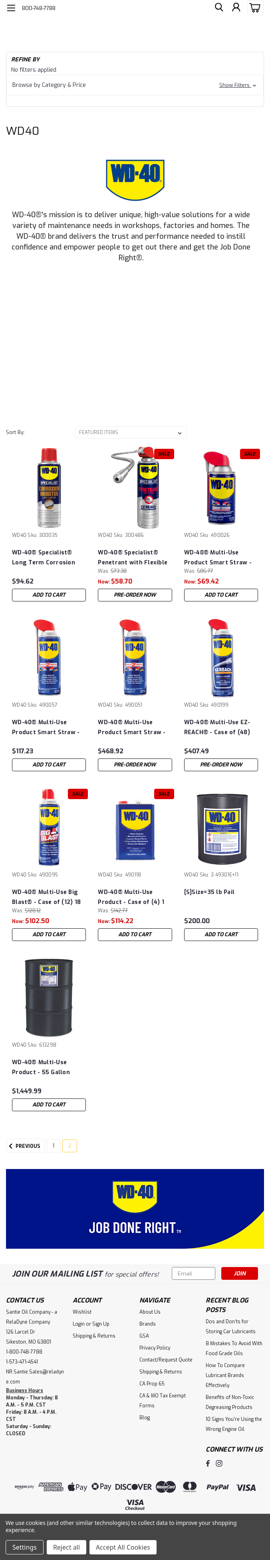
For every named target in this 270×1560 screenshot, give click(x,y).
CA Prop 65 (152, 1384)
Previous (23, 1146)
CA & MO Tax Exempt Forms (162, 1401)
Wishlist (82, 1312)
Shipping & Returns (94, 1336)
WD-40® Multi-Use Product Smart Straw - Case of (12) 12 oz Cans (45, 728)
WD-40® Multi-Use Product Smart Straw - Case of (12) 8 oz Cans (218, 558)
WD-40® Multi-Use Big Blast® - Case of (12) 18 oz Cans (46, 897)
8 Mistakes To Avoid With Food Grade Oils (234, 1348)
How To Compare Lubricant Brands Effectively (225, 1375)
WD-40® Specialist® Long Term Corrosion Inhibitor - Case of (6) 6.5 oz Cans (44, 558)
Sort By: (15, 432)
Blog (144, 1418)
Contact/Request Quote (166, 1360)
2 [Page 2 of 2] (69, 1146)
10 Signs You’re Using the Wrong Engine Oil (234, 1424)
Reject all (66, 1547)
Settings (24, 1547)
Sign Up (100, 1324)
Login (79, 1324)
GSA (144, 1336)
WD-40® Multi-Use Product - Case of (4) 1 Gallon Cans (131, 897)
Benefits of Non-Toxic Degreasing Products (230, 1402)
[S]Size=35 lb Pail (209, 892)
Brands (147, 1324)
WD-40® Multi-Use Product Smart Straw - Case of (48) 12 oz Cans (132, 728)
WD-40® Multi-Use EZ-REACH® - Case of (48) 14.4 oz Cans (217, 728)
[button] (135, 85)
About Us (150, 1312)
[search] (218, 8)
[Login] (236, 8)
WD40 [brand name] (19, 535)
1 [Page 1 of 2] (53, 1146)
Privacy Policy (154, 1348)
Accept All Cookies (123, 1547)
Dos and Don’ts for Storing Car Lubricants (231, 1326)
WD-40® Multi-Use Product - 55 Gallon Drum (41, 1068)
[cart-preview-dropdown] (254, 7)
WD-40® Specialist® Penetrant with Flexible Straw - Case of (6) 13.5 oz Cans (132, 558)
